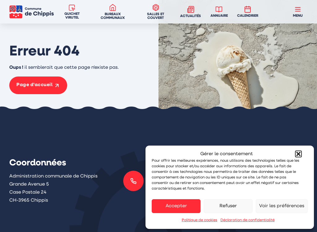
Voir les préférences (281, 206)
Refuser (228, 206)
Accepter (176, 206)
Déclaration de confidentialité (247, 220)
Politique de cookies (199, 220)
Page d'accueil (34, 85)
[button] (298, 154)
